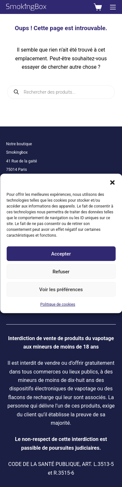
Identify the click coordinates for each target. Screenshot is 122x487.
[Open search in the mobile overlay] (61, 92)
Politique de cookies (57, 304)
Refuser (60, 271)
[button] (112, 182)
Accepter (61, 253)
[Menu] (113, 7)
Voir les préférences (61, 289)
